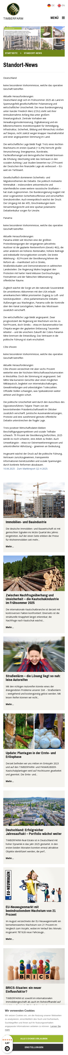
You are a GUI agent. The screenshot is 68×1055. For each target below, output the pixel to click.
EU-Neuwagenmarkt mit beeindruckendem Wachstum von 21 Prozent (31, 910)
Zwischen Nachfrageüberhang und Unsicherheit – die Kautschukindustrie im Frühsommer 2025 (32, 599)
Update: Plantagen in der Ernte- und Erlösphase (31, 754)
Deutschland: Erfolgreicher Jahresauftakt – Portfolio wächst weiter (34, 831)
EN (61, 5)
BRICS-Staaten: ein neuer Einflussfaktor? (23, 989)
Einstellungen (34, 1047)
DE (51, 5)
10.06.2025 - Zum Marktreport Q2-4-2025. (25, 468)
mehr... (10, 546)
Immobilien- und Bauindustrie (26, 522)
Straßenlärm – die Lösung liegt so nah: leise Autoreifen (33, 678)
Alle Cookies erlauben (33, 1038)
